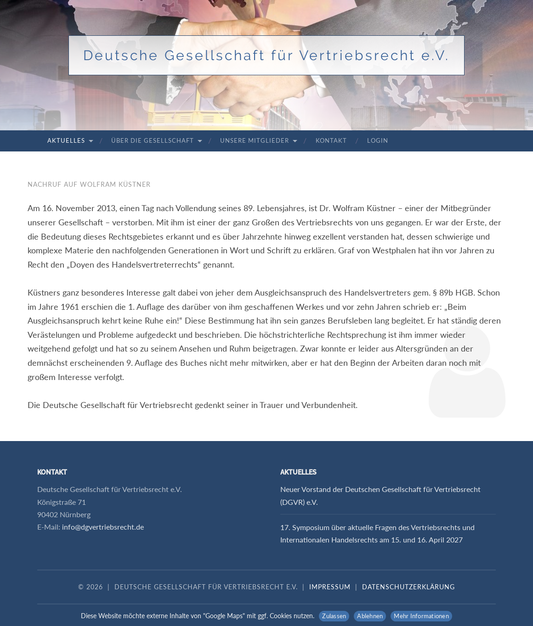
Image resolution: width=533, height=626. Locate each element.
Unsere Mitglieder (254, 140)
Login (377, 140)
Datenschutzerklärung (408, 587)
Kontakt (331, 140)
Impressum (330, 587)
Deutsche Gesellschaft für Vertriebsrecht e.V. (266, 55)
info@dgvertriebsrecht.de (103, 526)
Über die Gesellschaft (152, 140)
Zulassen (334, 616)
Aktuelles (66, 140)
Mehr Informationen (421, 616)
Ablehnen (370, 616)
